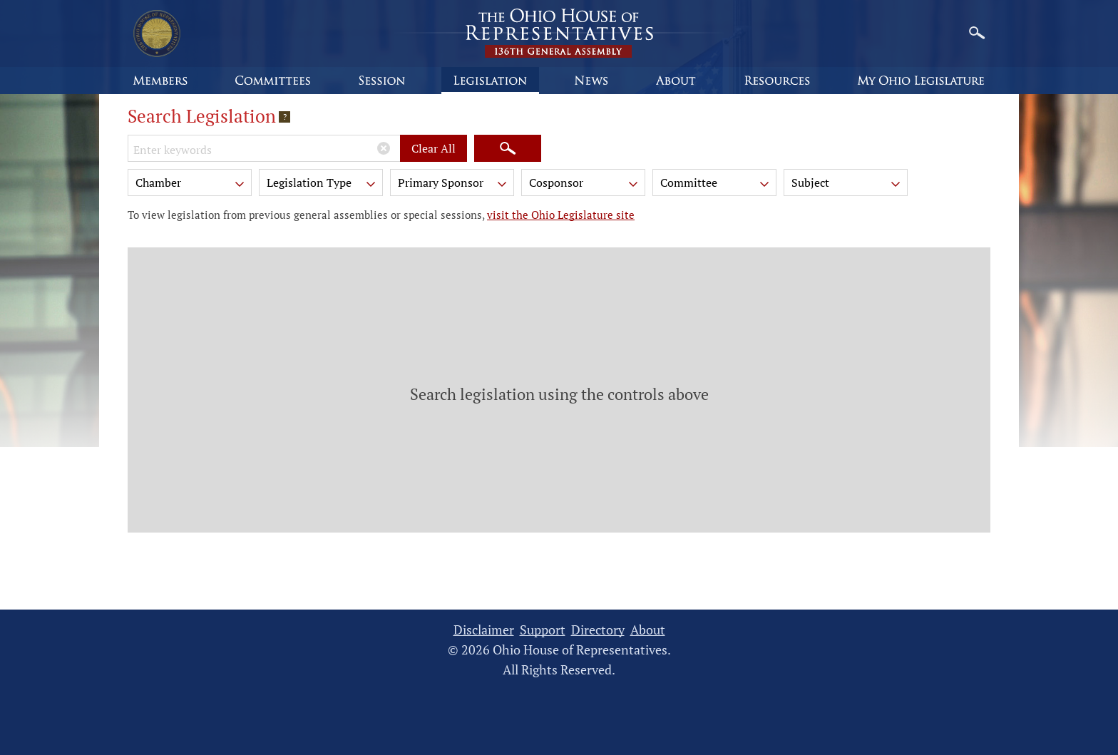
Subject (847, 185)
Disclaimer (483, 629)
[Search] (507, 148)
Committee (715, 185)
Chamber (191, 185)
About (647, 629)
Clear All (433, 148)
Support (542, 629)
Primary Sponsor (453, 185)
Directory (598, 629)
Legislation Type (322, 185)
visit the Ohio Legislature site (561, 214)
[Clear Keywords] (383, 148)
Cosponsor (584, 185)
